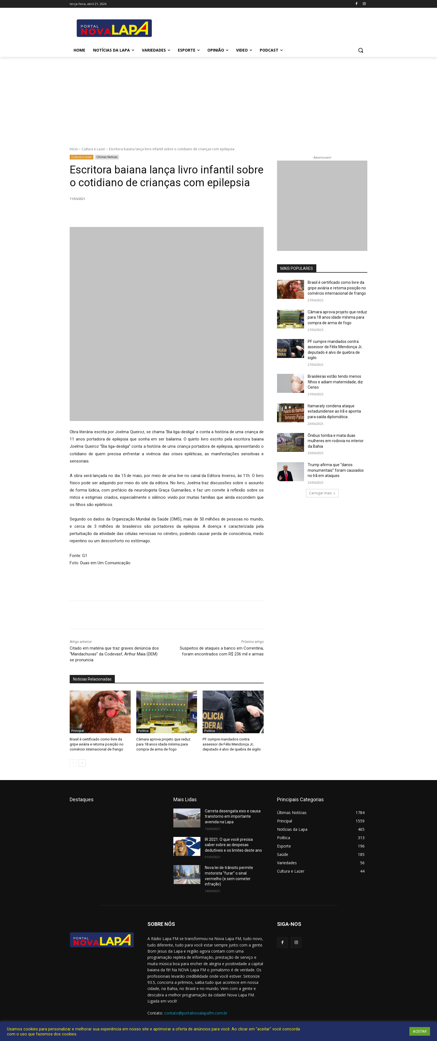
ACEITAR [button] (420, 1031)
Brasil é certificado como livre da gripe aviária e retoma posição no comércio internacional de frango (96, 744)
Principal (77, 731)
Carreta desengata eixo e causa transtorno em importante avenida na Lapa (233, 816)
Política (143, 731)
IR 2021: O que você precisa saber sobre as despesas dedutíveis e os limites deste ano (233, 844)
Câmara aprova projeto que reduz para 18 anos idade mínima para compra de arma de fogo (163, 744)
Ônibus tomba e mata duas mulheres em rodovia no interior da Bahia (336, 441)
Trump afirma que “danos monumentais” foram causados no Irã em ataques (336, 470)
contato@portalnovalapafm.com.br (195, 1013)
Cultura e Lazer (93, 149)
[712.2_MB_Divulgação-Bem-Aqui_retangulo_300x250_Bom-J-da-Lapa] (322, 206)
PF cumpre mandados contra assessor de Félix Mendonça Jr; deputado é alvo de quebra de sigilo (232, 744)
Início (74, 149)
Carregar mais (322, 493)
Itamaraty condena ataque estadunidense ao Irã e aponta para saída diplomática (334, 411)
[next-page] (82, 762)
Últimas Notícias (107, 157)
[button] (360, 50)
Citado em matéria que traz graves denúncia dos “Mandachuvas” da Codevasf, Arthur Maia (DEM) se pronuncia (114, 654)
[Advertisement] (218, 99)
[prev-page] (73, 762)
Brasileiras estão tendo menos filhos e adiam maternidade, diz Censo (335, 381)
